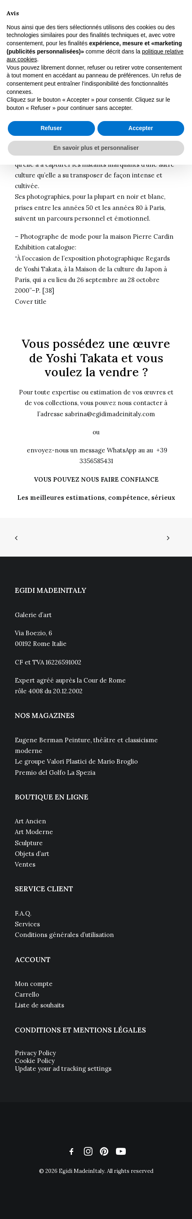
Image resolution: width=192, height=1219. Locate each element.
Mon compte (34, 984)
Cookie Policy (35, 1061)
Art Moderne (34, 832)
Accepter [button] (140, 128)
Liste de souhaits (39, 1005)
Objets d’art (32, 854)
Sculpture (29, 843)
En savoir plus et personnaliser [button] (96, 148)
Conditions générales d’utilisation (64, 935)
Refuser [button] (51, 128)
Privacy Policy (35, 1053)
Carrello (27, 994)
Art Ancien (30, 821)
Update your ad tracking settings (63, 1068)
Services (27, 924)
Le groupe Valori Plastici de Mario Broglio (76, 761)
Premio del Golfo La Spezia (55, 772)
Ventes (25, 864)
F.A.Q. (23, 913)
